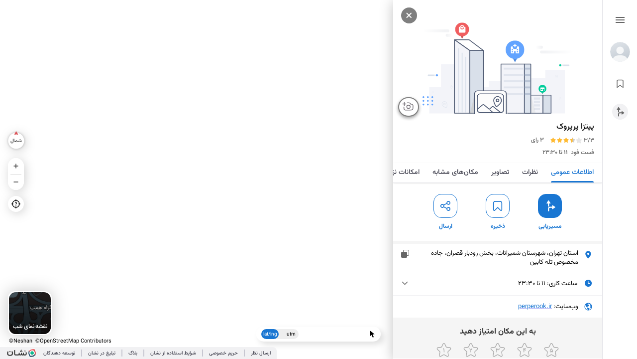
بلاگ (132, 353)
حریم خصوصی (223, 353)
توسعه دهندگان (59, 353)
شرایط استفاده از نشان (173, 353)
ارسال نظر (261, 353)
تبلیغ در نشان (101, 353)
